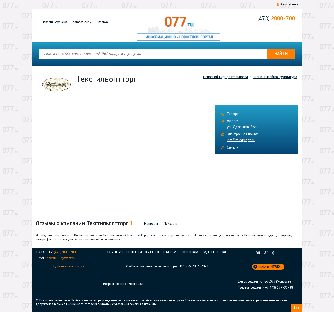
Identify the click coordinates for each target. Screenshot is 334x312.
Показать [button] (170, 224)
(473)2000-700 (65, 252)
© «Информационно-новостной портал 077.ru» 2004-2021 (167, 266)
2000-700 (276, 19)
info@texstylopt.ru (241, 140)
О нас (222, 252)
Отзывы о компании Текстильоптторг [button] (84, 224)
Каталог (82, 22)
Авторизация (289, 4)
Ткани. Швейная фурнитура (275, 77)
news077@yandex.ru (61, 258)
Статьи (169, 252)
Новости (54, 22)
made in (269, 266)
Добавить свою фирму (68, 266)
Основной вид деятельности (225, 77)
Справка (102, 22)
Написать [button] (151, 224)
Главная (115, 252)
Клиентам (188, 252)
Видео (207, 252)
